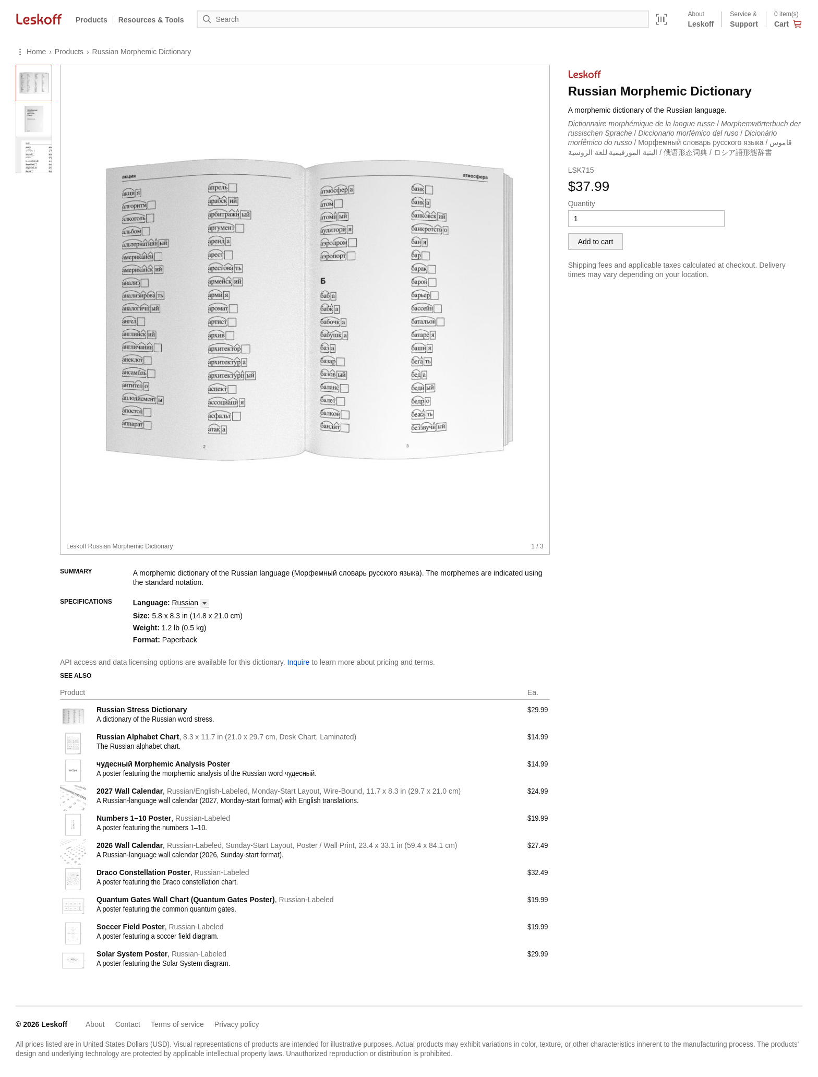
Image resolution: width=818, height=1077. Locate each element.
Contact (127, 1024)
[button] (190, 603)
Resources (151, 20)
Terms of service (177, 1024)
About (95, 1024)
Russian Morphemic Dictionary (141, 51)
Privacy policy (236, 1024)
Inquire (298, 662)
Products (91, 20)
